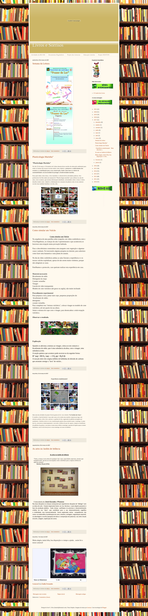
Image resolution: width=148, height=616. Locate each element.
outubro (98, 125)
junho (97, 130)
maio (97, 133)
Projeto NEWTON (103, 55)
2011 (95, 179)
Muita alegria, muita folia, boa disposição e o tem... (103, 155)
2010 (95, 182)
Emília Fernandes (47, 584)
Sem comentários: (55, 151)
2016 (95, 166)
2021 (95, 109)
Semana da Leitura (40, 63)
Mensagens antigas (81, 594)
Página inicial (61, 594)
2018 (95, 117)
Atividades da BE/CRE (38, 55)
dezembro (98, 122)
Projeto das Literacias (73, 55)
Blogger (104, 607)
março (97, 138)
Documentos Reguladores (56, 55)
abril (97, 135)
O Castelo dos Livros (99, 93)
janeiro (97, 162)
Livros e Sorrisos (47, 45)
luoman (89, 607)
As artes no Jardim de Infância (46, 449)
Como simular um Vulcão (44, 230)
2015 (95, 168)
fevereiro (98, 159)
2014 (95, 171)
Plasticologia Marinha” (42, 157)
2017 (95, 120)
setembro (98, 127)
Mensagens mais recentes (39, 594)
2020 (95, 112)
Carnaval (35, 584)
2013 (95, 174)
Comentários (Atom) (44, 597)
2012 (95, 176)
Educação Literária (89, 55)
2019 (95, 114)
